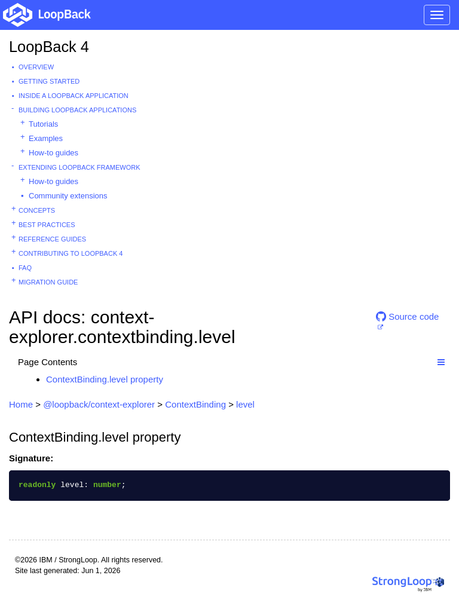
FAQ (25, 267)
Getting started (49, 81)
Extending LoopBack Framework (79, 167)
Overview (36, 67)
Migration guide (48, 282)
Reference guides (52, 239)
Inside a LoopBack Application (73, 95)
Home (21, 404)
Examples (46, 138)
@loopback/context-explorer (99, 404)
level (245, 404)
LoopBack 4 (49, 46)
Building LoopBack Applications (77, 110)
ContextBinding (195, 404)
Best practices (47, 224)
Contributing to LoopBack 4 (71, 253)
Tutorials (43, 124)
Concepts (37, 210)
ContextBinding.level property (104, 379)
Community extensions (68, 195)
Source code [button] (407, 316)
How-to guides (53, 152)
